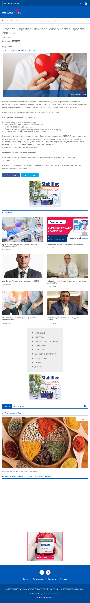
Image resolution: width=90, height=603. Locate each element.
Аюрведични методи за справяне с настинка (19, 471)
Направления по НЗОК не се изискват (21, 50)
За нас (26, 579)
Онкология (39, 337)
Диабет (37, 367)
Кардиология (40, 346)
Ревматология (40, 358)
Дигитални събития (11, 3)
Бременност (39, 350)
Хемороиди (39, 333)
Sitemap (63, 579)
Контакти (51, 579)
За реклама (38, 579)
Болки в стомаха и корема (46, 341)
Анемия (37, 362)
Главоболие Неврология (45, 354)
